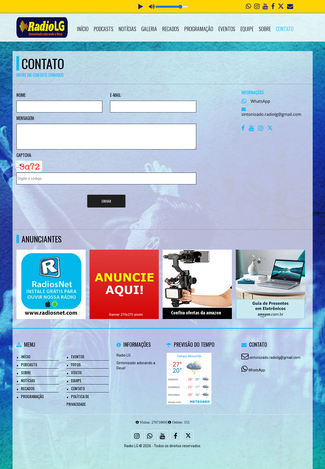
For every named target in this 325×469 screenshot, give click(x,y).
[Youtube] (162, 435)
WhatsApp (260, 101)
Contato (284, 29)
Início (82, 29)
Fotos (76, 364)
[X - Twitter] (270, 129)
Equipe (247, 29)
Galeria (149, 29)
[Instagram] (137, 435)
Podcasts (103, 29)
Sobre (265, 29)
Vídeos (76, 372)
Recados (170, 29)
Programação (198, 29)
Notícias (127, 29)
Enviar (106, 201)
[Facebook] (175, 435)
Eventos (226, 29)
